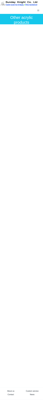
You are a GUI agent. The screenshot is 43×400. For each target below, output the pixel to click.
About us (10, 391)
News (32, 394)
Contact (11, 394)
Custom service (32, 391)
